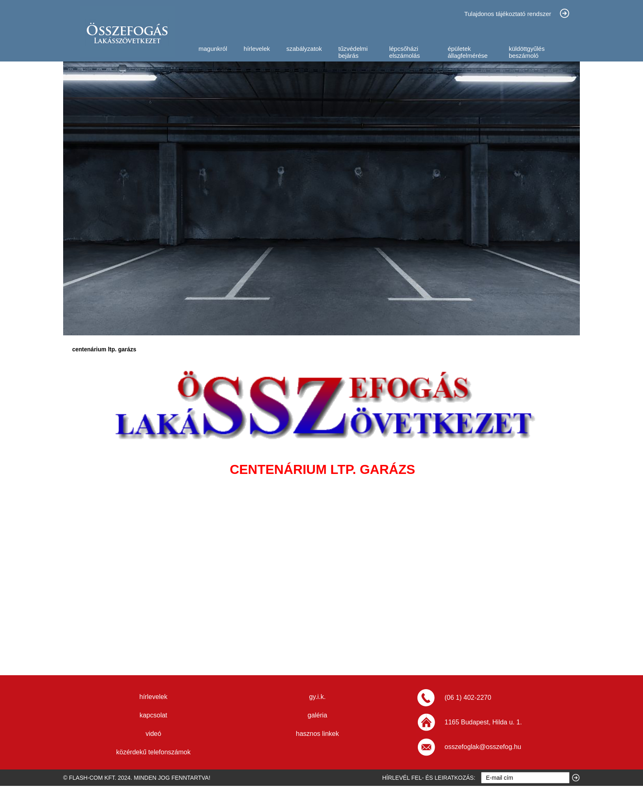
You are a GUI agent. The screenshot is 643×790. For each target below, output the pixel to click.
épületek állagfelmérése (468, 52)
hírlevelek (257, 48)
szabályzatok (304, 48)
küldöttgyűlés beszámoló (527, 52)
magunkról (212, 48)
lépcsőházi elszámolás (404, 52)
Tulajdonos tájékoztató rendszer (507, 13)
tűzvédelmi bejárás (353, 52)
